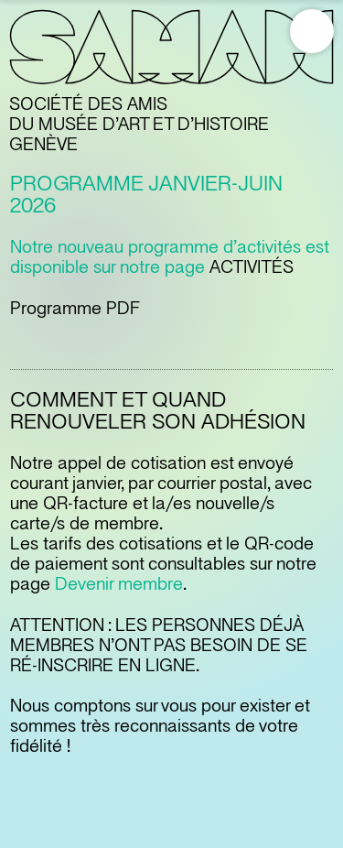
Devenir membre (119, 584)
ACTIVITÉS (251, 267)
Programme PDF (75, 308)
